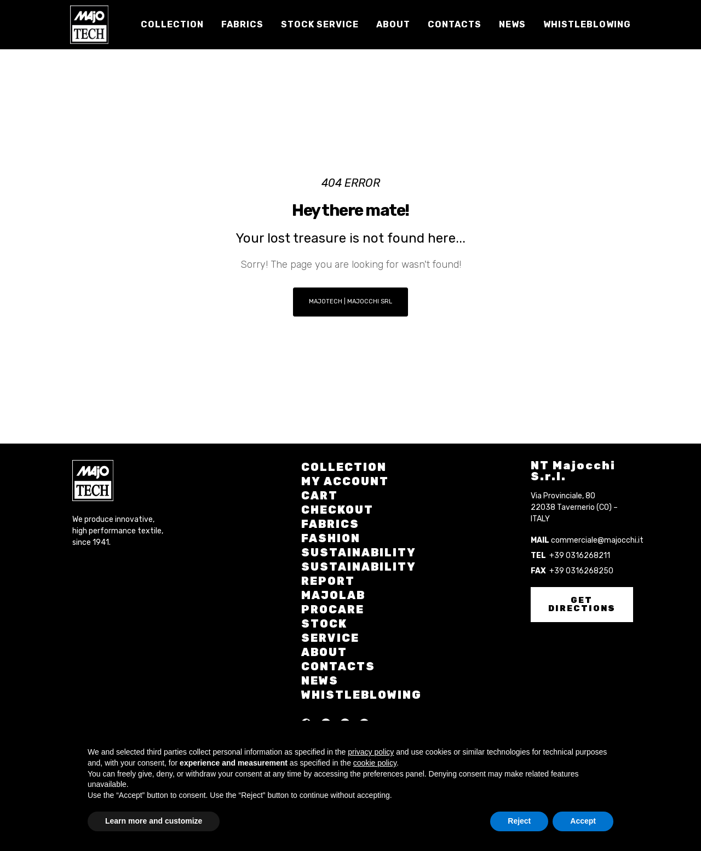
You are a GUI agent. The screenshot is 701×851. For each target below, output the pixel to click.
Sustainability (358, 552)
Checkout (337, 509)
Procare (332, 609)
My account (345, 481)
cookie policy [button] (375, 762)
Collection (344, 467)
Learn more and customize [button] (153, 821)
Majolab (333, 595)
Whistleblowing (361, 695)
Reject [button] (519, 821)
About (324, 652)
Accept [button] (583, 821)
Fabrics (330, 524)
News (319, 680)
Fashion (330, 538)
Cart (319, 495)
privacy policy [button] (371, 752)
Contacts (338, 666)
